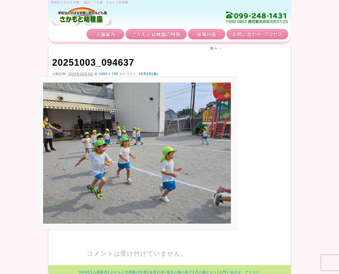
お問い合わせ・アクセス (257, 34)
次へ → (216, 48)
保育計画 (206, 34)
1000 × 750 (108, 74)
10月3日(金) (148, 74)
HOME (68, 34)
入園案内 (105, 34)
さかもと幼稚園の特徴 (156, 34)
